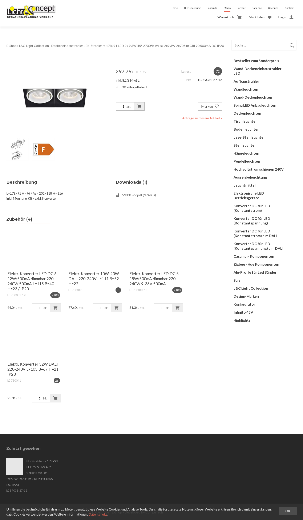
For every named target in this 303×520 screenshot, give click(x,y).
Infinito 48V (243, 312)
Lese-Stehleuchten (250, 137)
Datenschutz (98, 514)
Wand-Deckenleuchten (253, 97)
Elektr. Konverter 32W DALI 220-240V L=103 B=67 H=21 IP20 (32, 369)
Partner (241, 7)
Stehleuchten (245, 145)
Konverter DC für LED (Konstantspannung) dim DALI (258, 246)
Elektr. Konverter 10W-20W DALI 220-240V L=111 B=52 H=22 (93, 278)
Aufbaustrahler (246, 81)
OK (287, 511)
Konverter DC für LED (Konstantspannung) (252, 220)
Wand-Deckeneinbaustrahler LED (258, 71)
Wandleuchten (246, 89)
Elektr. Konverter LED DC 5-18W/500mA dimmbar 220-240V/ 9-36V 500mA (154, 278)
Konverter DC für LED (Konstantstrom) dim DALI (255, 233)
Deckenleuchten (247, 113)
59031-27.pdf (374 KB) (136, 195)
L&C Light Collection (34, 46)
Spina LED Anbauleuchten (255, 105)
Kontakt (289, 7)
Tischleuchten (246, 121)
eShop (227, 7)
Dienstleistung (192, 7)
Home (174, 7)
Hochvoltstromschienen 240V (259, 169)
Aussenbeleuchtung (250, 177)
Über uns (273, 7)
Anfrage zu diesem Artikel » (202, 118)
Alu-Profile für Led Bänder (255, 272)
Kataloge (257, 7)
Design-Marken (246, 296)
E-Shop (11, 46)
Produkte (212, 7)
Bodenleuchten (246, 129)
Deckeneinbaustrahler (67, 46)
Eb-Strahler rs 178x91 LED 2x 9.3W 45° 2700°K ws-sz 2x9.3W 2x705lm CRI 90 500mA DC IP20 (154, 46)
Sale (237, 280)
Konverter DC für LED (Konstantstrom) (252, 208)
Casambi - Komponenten (254, 256)
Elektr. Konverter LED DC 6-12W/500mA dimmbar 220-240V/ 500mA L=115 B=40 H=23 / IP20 (32, 281)
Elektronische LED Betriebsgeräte (249, 195)
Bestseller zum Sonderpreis (256, 60)
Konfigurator (244, 304)
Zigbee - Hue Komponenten (256, 264)
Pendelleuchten (247, 161)
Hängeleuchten (246, 153)
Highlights (242, 320)
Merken (210, 106)
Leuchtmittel (244, 185)
